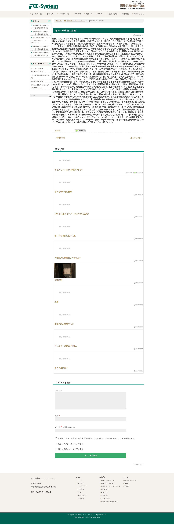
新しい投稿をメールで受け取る (70, 452)
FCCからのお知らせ (107, 483)
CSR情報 (76, 14)
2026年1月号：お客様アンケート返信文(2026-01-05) (40, 33)
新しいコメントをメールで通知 (70, 447)
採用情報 (124, 14)
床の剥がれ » (136, 138)
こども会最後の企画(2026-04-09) (40, 76)
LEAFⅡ (126, 486)
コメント (58, 391)
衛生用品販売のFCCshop (109, 504)
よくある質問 (105, 501)
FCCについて (63, 14)
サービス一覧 (36, 14)
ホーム (79, 483)
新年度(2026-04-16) (37, 72)
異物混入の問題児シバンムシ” (67, 258)
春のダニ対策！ (61, 368)
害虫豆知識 (104, 498)
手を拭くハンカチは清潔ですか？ (68, 170)
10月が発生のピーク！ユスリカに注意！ (72, 214)
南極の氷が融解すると (64, 324)
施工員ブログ (105, 492)
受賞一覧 (88, 14)
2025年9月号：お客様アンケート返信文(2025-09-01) (40, 48)
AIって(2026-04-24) (37, 68)
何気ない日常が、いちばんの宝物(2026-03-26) (40, 86)
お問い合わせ (138, 14)
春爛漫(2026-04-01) (37, 81)
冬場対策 (58, 280)
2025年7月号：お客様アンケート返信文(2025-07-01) (40, 54)
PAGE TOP (138, 467)
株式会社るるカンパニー (131, 483)
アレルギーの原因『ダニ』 (66, 346)
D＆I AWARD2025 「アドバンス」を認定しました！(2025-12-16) (40, 40)
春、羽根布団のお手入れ (65, 236)
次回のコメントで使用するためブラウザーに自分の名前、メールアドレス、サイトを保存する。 (97, 441)
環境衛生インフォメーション (74, 20)
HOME (58, 20)
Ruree (126, 489)
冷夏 (56, 302)
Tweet (57, 130)
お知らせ (49, 14)
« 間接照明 (60, 138)
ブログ (98, 14)
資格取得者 (112, 14)
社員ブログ (104, 495)
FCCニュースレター (107, 486)
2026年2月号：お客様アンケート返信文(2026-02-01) (40, 26)
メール (58, 430)
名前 (57, 418)
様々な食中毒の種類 (63, 192)
